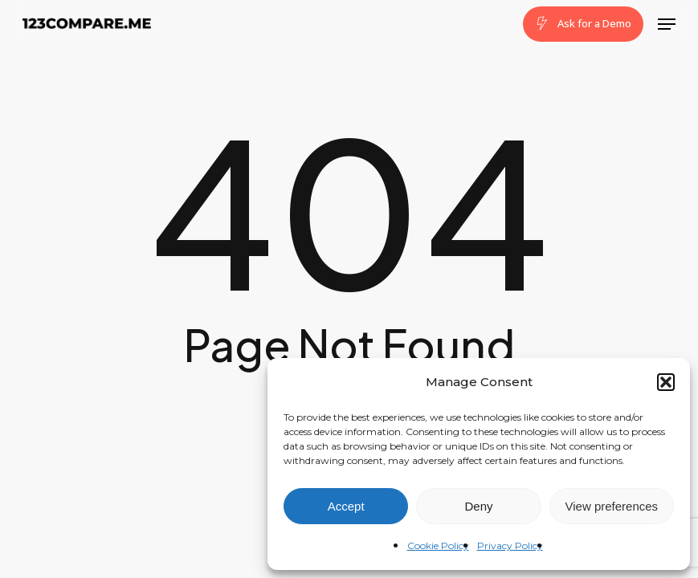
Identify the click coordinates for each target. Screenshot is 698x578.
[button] (666, 382)
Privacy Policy (510, 545)
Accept (346, 506)
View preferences (612, 506)
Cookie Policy (438, 545)
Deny (478, 506)
